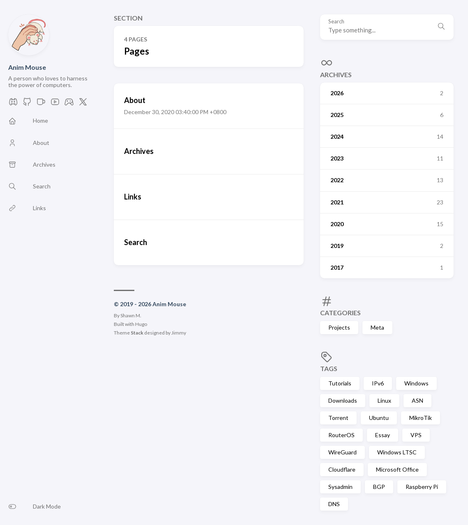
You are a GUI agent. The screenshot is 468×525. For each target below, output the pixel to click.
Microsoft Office (397, 469)
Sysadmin (340, 486)
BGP (379, 486)
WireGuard (342, 452)
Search (336, 21)
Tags (328, 368)
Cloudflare (341, 469)
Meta (377, 327)
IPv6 (378, 383)
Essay (382, 434)
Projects (339, 327)
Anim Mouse (27, 67)
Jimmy (178, 333)
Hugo (141, 324)
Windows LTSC (397, 452)
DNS (334, 503)
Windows (416, 383)
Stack (137, 333)
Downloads (342, 400)
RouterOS (341, 434)
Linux (384, 400)
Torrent (338, 417)
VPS (416, 434)
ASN (417, 400)
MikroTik (420, 417)
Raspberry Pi (422, 486)
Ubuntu (379, 417)
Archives (336, 74)
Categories (340, 312)
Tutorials (339, 383)
